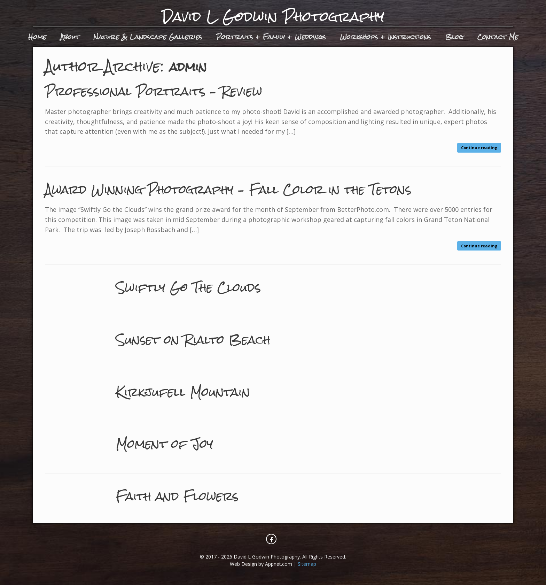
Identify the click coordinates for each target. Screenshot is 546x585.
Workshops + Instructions (385, 36)
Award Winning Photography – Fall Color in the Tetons (259, 189)
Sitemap (307, 564)
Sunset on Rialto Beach (206, 339)
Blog (454, 36)
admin (191, 66)
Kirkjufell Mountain (193, 391)
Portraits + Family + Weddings (271, 36)
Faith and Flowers (188, 495)
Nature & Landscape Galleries (147, 36)
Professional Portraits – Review (172, 91)
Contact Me (497, 36)
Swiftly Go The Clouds (200, 287)
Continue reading (479, 147)
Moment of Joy (172, 443)
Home (37, 36)
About (69, 36)
